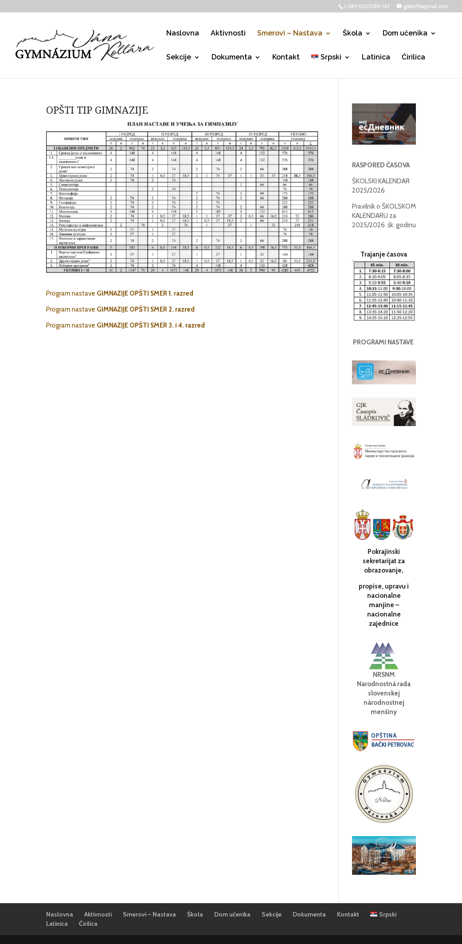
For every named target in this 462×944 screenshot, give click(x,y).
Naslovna (182, 33)
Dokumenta (231, 57)
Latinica (376, 57)
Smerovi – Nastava (289, 33)
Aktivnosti (228, 33)
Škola (352, 33)
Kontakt (286, 57)
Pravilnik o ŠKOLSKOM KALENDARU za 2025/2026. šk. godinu (384, 215)
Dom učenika (405, 33)
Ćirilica (413, 57)
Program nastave (120, 293)
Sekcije (178, 57)
